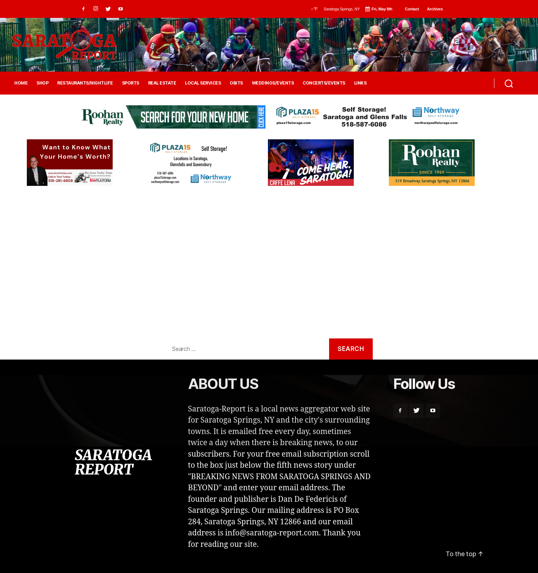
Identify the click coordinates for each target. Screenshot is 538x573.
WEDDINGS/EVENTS (273, 83)
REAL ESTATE (162, 83)
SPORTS (130, 83)
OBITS (236, 83)
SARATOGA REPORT (113, 462)
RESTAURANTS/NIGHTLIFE (85, 83)
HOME (21, 83)
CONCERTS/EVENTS (324, 83)
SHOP (42, 83)
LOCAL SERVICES (203, 83)
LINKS (360, 83)
